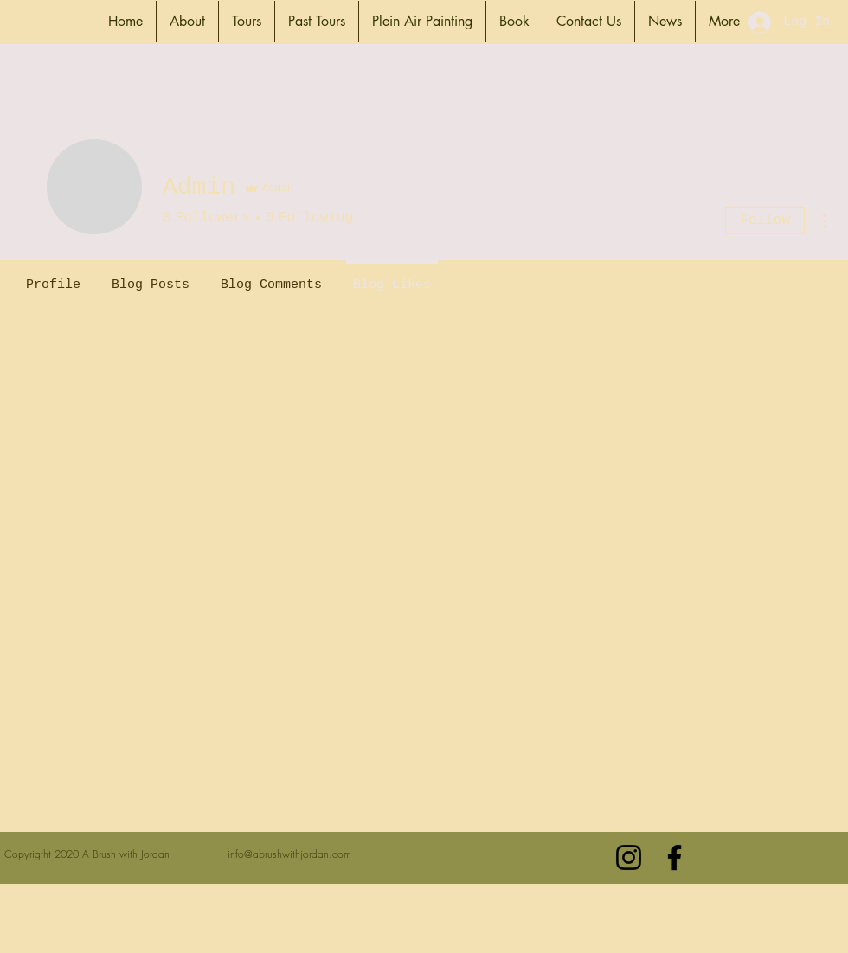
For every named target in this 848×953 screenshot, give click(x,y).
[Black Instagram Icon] (629, 857)
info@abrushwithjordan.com (289, 854)
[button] (187, 21)
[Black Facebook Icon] (674, 857)
